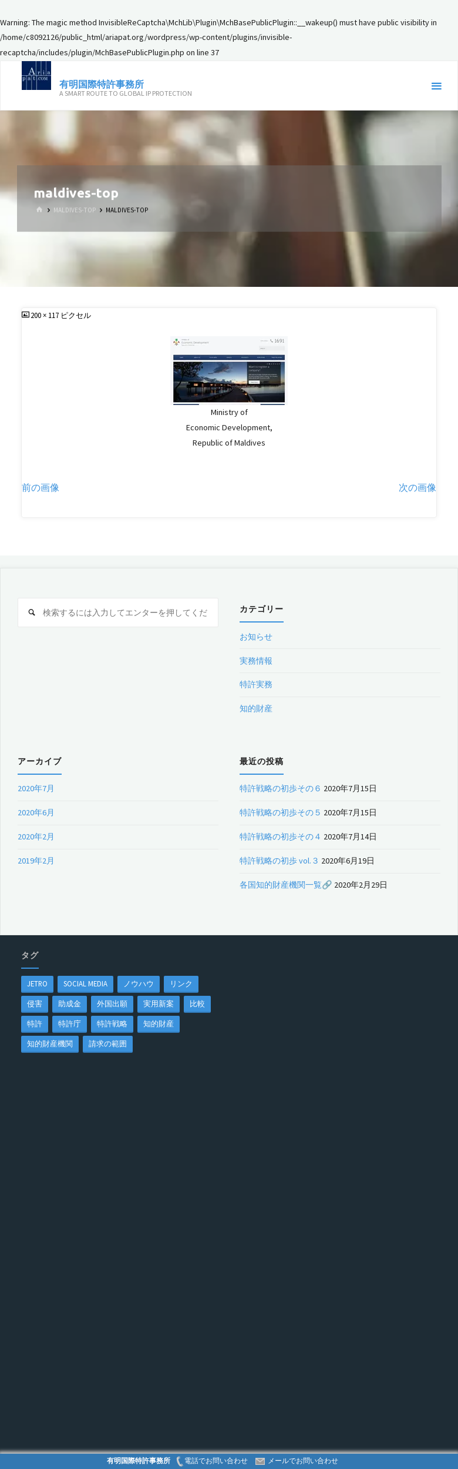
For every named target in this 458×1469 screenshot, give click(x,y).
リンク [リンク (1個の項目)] (181, 983)
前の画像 (40, 487)
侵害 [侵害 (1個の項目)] (34, 1003)
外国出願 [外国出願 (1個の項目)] (112, 1003)
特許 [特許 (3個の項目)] (34, 1023)
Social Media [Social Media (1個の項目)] (85, 983)
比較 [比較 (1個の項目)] (197, 1003)
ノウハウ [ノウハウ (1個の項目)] (138, 983)
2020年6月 (36, 812)
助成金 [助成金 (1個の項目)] (69, 1003)
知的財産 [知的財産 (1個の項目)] (158, 1023)
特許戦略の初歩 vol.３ (279, 860)
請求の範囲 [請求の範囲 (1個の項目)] (108, 1043)
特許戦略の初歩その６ (281, 788)
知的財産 (256, 708)
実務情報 (256, 660)
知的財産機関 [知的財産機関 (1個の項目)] (50, 1043)
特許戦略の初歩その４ (281, 836)
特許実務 (256, 684)
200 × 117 (45, 315)
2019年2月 (36, 860)
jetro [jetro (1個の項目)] (37, 983)
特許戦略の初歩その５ (281, 812)
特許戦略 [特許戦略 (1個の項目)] (112, 1023)
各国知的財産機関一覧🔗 (286, 884)
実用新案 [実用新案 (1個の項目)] (158, 1003)
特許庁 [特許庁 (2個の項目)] (69, 1023)
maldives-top (74, 210)
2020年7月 (36, 788)
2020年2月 (36, 836)
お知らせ (256, 636)
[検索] (32, 612)
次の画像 (417, 487)
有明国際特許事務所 (101, 84)
